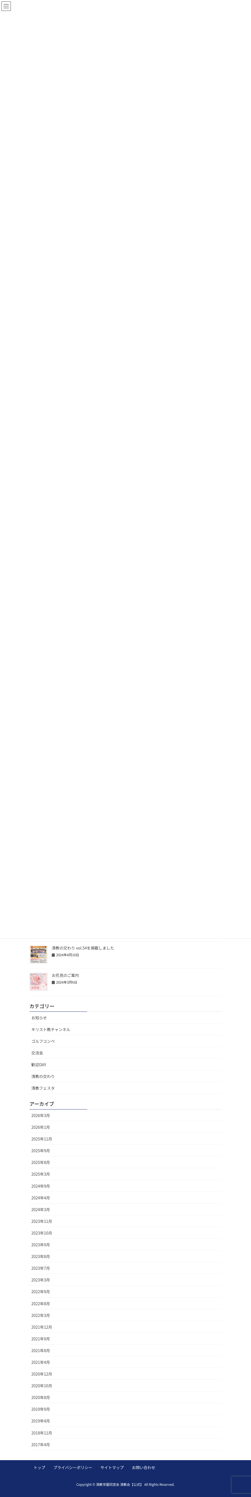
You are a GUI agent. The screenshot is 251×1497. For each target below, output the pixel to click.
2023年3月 (40, 1280)
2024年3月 (40, 1209)
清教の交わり (43, 1076)
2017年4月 (40, 1444)
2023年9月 (40, 1244)
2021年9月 (40, 1338)
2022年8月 (40, 1303)
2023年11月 (41, 1221)
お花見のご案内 (66, 975)
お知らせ (39, 1017)
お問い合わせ (143, 1467)
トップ (39, 1467)
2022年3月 (40, 1315)
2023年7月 (40, 1268)
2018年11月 (41, 1433)
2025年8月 (40, 1162)
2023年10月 (41, 1233)
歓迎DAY (38, 1064)
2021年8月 (40, 1350)
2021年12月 (41, 1327)
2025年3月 (40, 1174)
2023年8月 (40, 1256)
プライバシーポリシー (72, 1467)
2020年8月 (40, 1397)
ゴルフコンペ (43, 1041)
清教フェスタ (43, 1088)
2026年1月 (40, 1127)
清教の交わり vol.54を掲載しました (83, 948)
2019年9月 (40, 1409)
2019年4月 (40, 1421)
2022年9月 (40, 1291)
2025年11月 (41, 1139)
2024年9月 (40, 1186)
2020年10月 (41, 1385)
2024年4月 (40, 1198)
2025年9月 (40, 1150)
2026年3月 (40, 1115)
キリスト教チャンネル (50, 1029)
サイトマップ (112, 1467)
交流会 (37, 1053)
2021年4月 (40, 1362)
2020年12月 (41, 1374)
